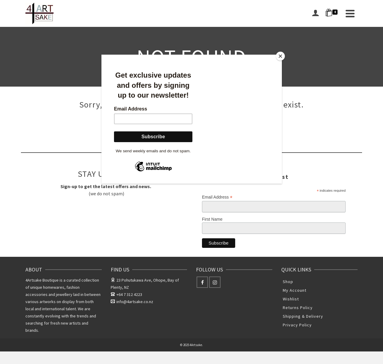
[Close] (280, 56)
